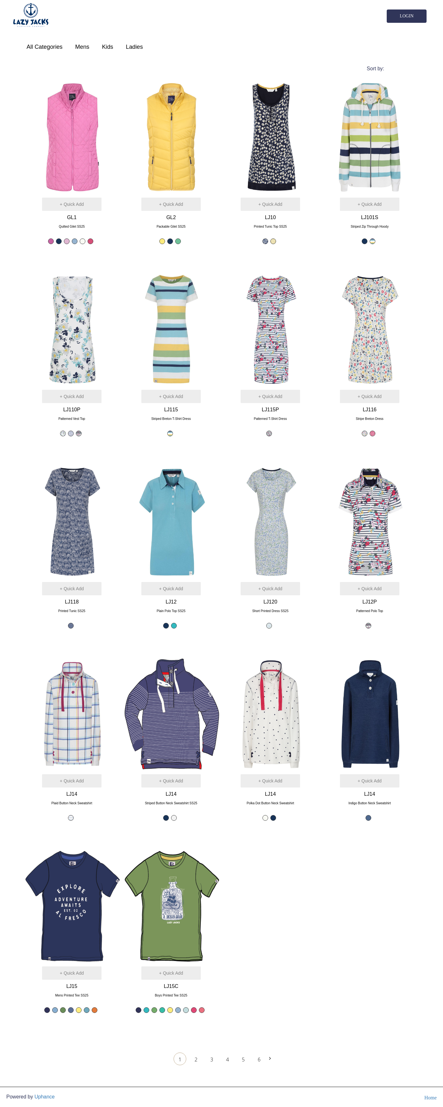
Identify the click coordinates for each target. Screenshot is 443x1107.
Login (407, 16)
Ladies (134, 46)
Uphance (44, 1096)
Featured (400, 68)
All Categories (45, 46)
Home (430, 1097)
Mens (82, 46)
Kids (107, 46)
